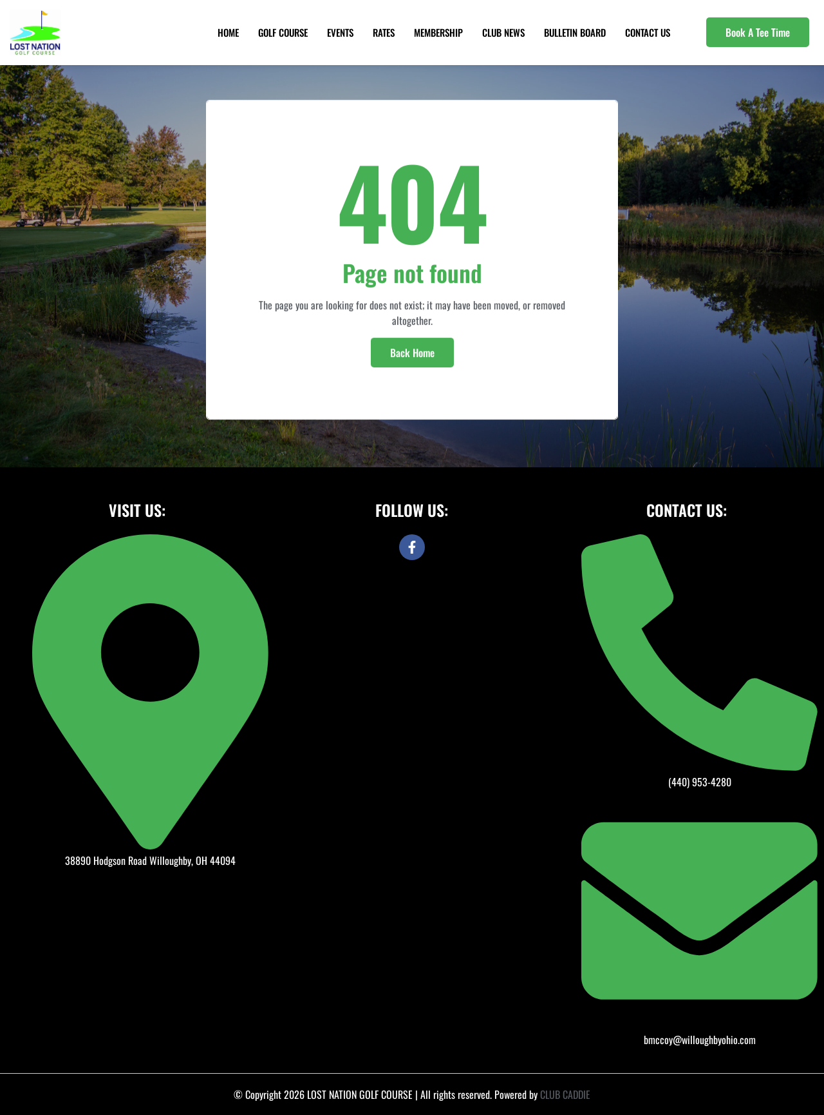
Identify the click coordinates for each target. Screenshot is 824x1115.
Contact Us (647, 32)
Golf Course (283, 32)
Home (228, 32)
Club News (503, 32)
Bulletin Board (575, 32)
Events (340, 32)
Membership (438, 32)
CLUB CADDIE (565, 1094)
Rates (384, 32)
